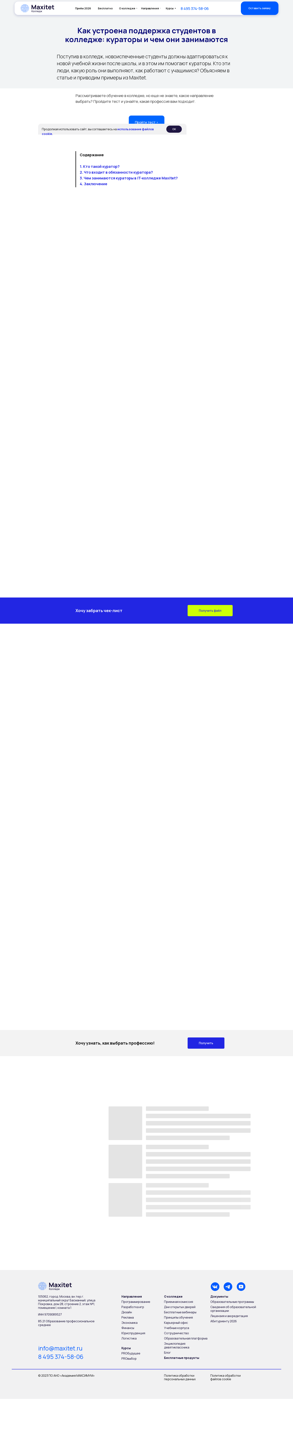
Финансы (127, 1328)
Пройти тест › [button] (146, 122)
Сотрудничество (176, 1333)
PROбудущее (130, 1353)
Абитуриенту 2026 (223, 1321)
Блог (167, 1353)
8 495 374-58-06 (61, 1357)
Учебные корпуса (176, 1328)
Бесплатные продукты (181, 1358)
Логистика (129, 1338)
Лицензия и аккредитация (229, 1316)
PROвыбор (129, 1358)
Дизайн (126, 1312)
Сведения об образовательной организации (233, 1309)
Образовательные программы (232, 1302)
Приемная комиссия (178, 1302)
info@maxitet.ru (60, 1348)
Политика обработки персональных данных (180, 1377)
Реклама (127, 1317)
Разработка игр (132, 1307)
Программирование (135, 1302)
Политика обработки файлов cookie (226, 1377)
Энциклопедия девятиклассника (176, 1345)
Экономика (129, 1323)
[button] (259, 8)
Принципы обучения (178, 1317)
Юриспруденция (133, 1333)
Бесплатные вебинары (180, 1312)
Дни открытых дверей (179, 1307)
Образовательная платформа (185, 1338)
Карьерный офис (176, 1323)
